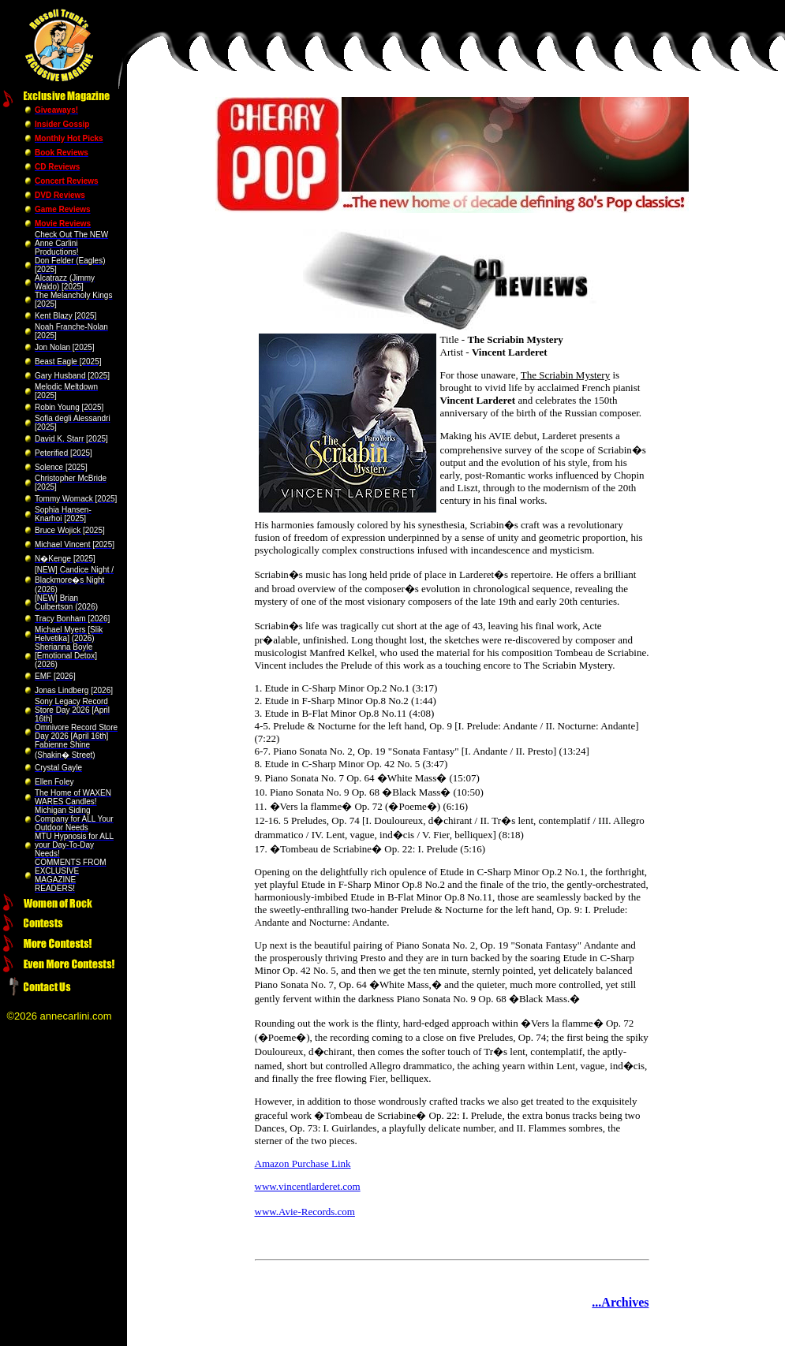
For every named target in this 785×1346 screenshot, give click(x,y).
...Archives (620, 1302)
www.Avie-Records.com (305, 1211)
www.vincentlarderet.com (308, 1186)
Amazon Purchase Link (303, 1163)
